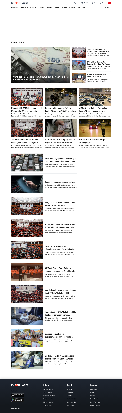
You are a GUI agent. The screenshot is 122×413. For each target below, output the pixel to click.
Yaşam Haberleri (48, 399)
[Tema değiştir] (94, 3)
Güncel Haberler (48, 389)
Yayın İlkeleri (94, 399)
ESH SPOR (49, 8)
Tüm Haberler (47, 405)
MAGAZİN (64, 8)
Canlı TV (69, 389)
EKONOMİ (41, 8)
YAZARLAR (24, 8)
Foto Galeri (70, 392)
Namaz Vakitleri (72, 399)
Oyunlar (69, 395)
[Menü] (108, 8)
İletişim (92, 395)
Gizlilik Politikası (95, 405)
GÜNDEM (33, 8)
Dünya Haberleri (48, 402)
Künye (92, 392)
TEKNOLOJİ (72, 8)
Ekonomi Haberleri (49, 395)
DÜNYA (56, 8)
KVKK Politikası (95, 402)
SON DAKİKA (15, 8)
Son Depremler (71, 402)
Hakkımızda (94, 389)
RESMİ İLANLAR (83, 8)
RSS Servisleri (71, 405)
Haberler (46, 385)
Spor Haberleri (47, 392)
